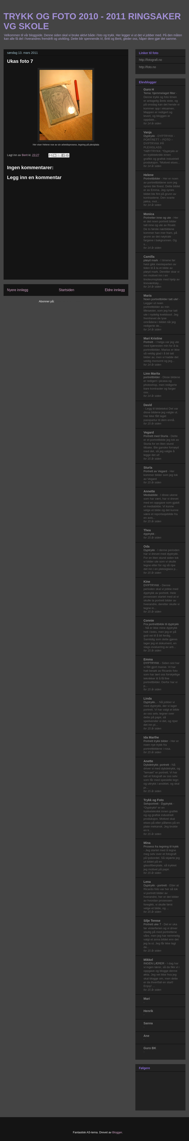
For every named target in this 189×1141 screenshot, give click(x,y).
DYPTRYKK (152, 585)
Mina (147, 843)
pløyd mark (151, 260)
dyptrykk (149, 533)
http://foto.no (147, 67)
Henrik (148, 1011)
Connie (149, 620)
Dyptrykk (150, 136)
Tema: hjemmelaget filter (160, 93)
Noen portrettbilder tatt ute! (161, 299)
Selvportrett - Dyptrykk (158, 803)
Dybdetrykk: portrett (157, 764)
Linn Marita (152, 373)
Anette (148, 761)
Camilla (149, 256)
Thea (147, 530)
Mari (147, 998)
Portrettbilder (152, 178)
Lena (147, 881)
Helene (149, 175)
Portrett (149, 342)
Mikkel (148, 959)
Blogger (117, 1132)
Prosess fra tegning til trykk (161, 846)
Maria (148, 295)
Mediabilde (151, 495)
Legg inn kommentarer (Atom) (74, 301)
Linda (148, 698)
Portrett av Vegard (156, 471)
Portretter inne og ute (158, 217)
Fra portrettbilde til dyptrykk (161, 624)
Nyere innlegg (17, 290)
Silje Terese (152, 920)
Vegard (149, 432)
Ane (146, 1036)
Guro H (149, 89)
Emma (148, 659)
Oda (146, 546)
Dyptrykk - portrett (155, 885)
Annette (149, 491)
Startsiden (66, 290)
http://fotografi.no (150, 60)
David (148, 405)
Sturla (148, 467)
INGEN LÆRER (154, 963)
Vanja (148, 132)
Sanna (148, 1023)
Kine (147, 581)
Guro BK (150, 1048)
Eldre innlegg (115, 290)
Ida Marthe (151, 737)
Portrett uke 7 (153, 924)
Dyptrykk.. (150, 702)
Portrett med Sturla (156, 436)
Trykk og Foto (154, 800)
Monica (149, 214)
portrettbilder (152, 377)
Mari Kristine (153, 338)
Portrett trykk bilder (156, 741)
